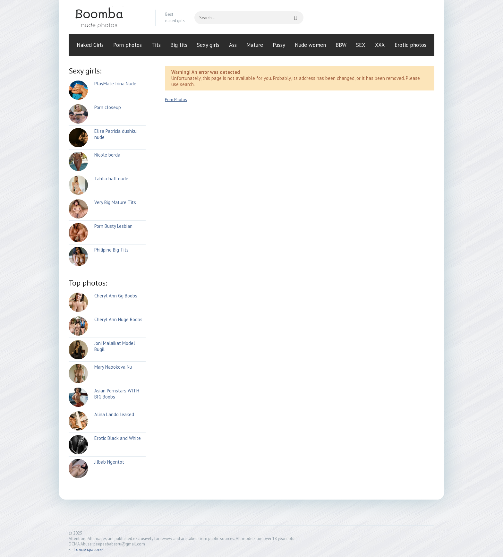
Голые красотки (89, 549)
